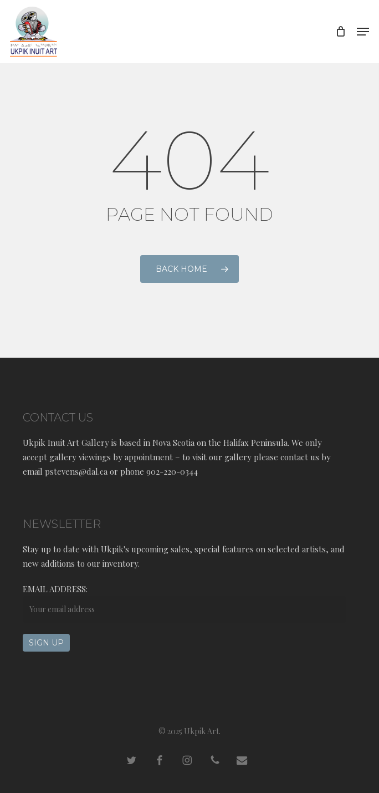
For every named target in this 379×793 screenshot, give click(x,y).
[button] (363, 31)
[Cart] (340, 32)
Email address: (55, 588)
